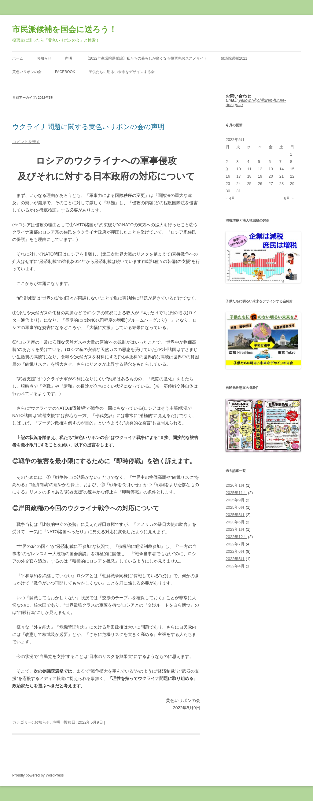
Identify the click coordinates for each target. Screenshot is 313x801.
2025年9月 (235, 500)
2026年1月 (235, 485)
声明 (68, 58)
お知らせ (44, 58)
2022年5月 (235, 558)
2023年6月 (235, 522)
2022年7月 (235, 544)
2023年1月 (235, 529)
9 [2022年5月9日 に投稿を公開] (227, 169)
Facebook (65, 72)
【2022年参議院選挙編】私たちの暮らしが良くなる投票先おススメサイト (147, 58)
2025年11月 (236, 492)
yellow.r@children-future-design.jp (256, 102)
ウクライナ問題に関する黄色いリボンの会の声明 (88, 127)
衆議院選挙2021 (234, 58)
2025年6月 (235, 507)
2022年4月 (235, 566)
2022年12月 (236, 536)
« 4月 (230, 198)
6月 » (288, 198)
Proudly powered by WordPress (38, 775)
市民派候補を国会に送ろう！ (64, 29)
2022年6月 (235, 551)
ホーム (17, 58)
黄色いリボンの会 (27, 72)
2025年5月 (235, 514)
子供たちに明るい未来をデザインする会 (122, 72)
